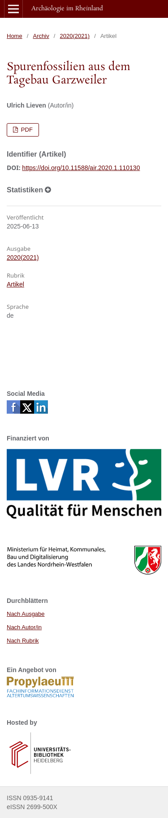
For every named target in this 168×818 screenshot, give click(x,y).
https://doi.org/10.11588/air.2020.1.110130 (81, 167)
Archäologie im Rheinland (67, 8)
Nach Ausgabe (26, 613)
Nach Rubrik (23, 640)
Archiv (41, 36)
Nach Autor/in (24, 627)
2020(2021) (75, 36)
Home (14, 36)
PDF (26, 129)
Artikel (15, 284)
